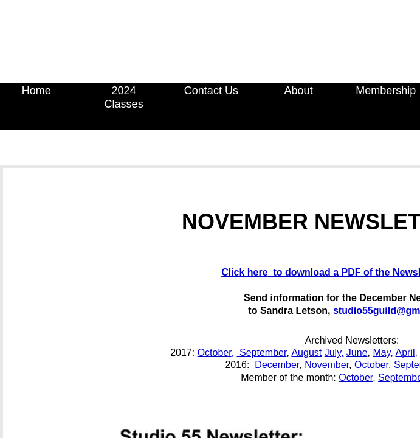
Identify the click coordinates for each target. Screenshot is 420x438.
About (298, 91)
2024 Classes (124, 97)
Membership (386, 91)
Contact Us (211, 91)
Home (36, 91)
